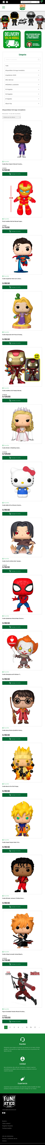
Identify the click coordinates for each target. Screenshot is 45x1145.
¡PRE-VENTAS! (9, 80)
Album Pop (8, 104)
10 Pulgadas (9, 89)
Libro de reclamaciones (7, 1136)
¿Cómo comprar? (6, 1123)
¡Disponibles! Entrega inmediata (15, 70)
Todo (6, 66)
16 (31, 1027)
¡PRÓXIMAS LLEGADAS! (12, 85)
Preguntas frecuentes (7, 1126)
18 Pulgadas (9, 94)
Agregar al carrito (14, 174)
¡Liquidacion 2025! (10, 75)
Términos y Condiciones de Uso (9, 1138)
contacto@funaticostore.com (9, 1110)
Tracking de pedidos (7, 1128)
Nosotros (4, 1121)
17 (35, 1027)
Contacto (4, 1141)
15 (26, 1027)
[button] (44, 20)
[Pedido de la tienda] (11, 117)
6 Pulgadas (8, 99)
